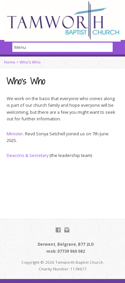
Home (9, 62)
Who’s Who (30, 62)
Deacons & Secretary (27, 155)
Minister (15, 134)
